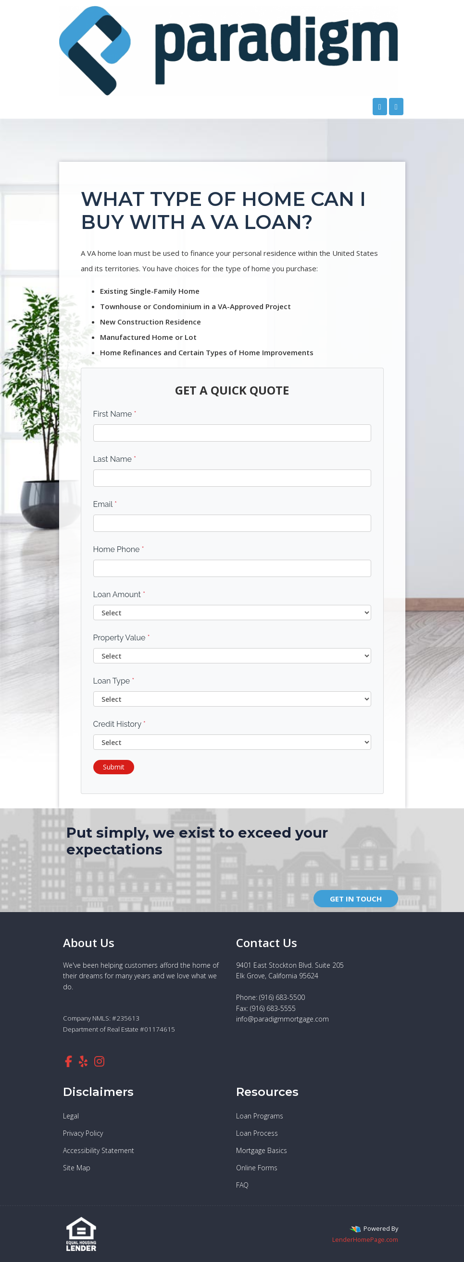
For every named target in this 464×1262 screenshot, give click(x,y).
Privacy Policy (83, 1133)
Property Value (121, 637)
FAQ (242, 1185)
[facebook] (68, 1061)
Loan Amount (119, 594)
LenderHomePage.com (365, 1239)
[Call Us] (380, 106)
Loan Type (114, 680)
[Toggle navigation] (396, 106)
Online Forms (256, 1167)
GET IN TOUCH (356, 898)
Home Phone (118, 549)
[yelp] (83, 1061)
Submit (114, 766)
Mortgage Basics (261, 1150)
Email (105, 504)
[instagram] (99, 1061)
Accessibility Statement (98, 1150)
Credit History (119, 724)
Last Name (115, 459)
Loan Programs (259, 1115)
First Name (115, 414)
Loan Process (257, 1133)
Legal (71, 1115)
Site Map (76, 1167)
